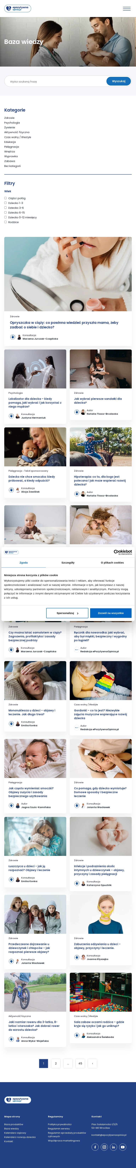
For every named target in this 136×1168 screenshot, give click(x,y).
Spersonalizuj (67, 613)
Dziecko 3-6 (16, 207)
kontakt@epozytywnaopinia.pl (109, 1134)
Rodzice (13, 222)
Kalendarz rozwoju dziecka (20, 1136)
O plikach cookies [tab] (112, 562)
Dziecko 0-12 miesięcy (22, 217)
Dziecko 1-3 (15, 202)
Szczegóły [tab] (67, 562)
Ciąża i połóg (17, 198)
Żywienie (9, 127)
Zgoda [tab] (24, 562)
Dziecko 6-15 (16, 212)
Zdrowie (9, 118)
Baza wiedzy (11, 1128)
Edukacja (10, 142)
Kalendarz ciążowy (15, 1132)
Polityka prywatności (60, 1124)
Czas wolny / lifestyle (18, 137)
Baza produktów (13, 1124)
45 (80, 1063)
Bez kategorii (12, 165)
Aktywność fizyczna (17, 132)
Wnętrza (9, 151)
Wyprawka (11, 156)
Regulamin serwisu (59, 1128)
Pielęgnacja (11, 146)
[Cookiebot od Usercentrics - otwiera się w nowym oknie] (116, 552)
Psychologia (12, 122)
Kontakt (8, 1141)
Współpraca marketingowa (64, 1140)
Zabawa (9, 161)
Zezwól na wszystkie (111, 613)
